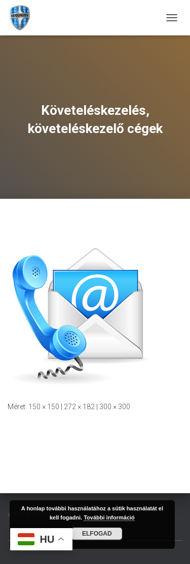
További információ (109, 517)
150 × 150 (43, 407)
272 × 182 (79, 407)
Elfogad (97, 533)
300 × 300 (114, 407)
